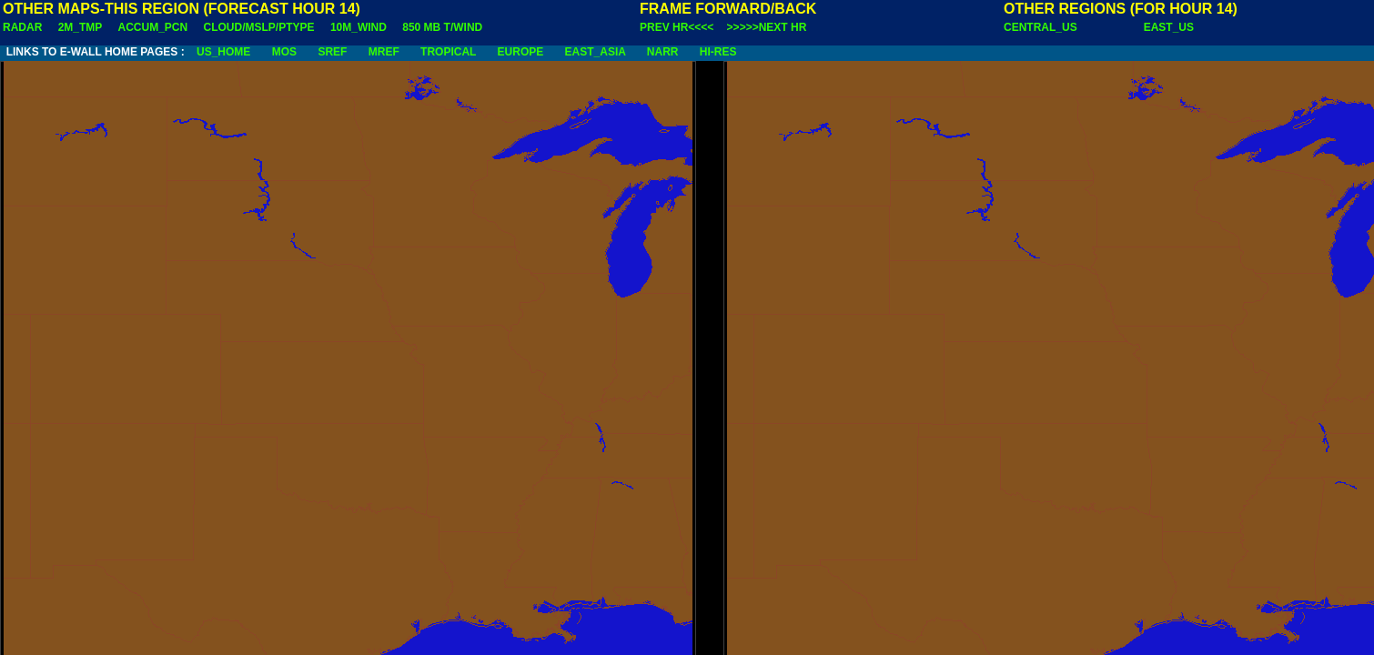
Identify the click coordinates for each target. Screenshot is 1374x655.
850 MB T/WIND (442, 27)
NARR (663, 51)
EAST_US (1169, 27)
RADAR (22, 27)
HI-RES (718, 51)
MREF (384, 51)
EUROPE (521, 51)
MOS (284, 51)
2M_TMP (80, 27)
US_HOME (223, 51)
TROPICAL (448, 51)
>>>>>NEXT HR (767, 27)
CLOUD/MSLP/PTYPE (259, 27)
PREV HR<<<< (676, 27)
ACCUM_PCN (153, 27)
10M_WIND (358, 27)
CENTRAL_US (1040, 27)
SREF (332, 51)
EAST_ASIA (595, 51)
